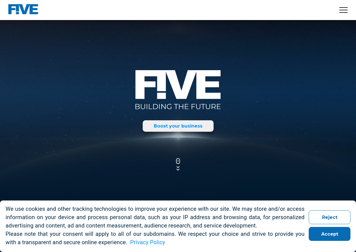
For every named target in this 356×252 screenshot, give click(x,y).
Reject (329, 217)
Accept (329, 234)
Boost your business (178, 126)
